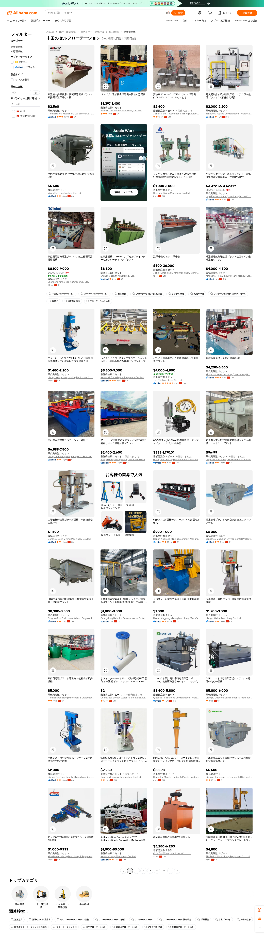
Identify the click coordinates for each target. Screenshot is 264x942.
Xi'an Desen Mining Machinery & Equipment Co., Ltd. (71, 856)
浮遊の (53, 301)
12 (170, 871)
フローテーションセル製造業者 (175, 919)
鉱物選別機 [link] (130, 32)
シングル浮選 (176, 293)
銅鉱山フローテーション (125, 927)
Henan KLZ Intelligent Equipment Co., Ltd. (122, 377)
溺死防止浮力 (72, 301)
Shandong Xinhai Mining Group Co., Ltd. (68, 281)
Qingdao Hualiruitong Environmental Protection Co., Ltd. (176, 697)
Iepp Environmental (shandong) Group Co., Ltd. (229, 196)
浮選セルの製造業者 (39, 919)
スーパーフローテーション (94, 293)
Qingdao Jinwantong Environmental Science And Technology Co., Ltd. (229, 459)
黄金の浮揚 (244, 919)
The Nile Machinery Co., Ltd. (167, 380)
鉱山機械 (114, 32)
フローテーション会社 (98, 301)
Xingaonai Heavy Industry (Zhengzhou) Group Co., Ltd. (229, 275)
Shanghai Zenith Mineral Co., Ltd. (118, 275)
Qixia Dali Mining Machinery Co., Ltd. (172, 853)
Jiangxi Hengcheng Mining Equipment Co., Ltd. (71, 377)
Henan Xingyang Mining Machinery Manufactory (176, 538)
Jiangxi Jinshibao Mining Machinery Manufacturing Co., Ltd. (176, 272)
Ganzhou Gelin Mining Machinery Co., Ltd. (69, 538)
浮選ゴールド (223, 919)
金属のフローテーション (181, 927)
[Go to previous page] (123, 871)
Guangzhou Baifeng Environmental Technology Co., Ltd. (176, 459)
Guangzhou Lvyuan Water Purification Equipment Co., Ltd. (124, 697)
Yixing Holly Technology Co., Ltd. (64, 193)
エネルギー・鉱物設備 (92, 32)
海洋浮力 (16, 919)
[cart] (210, 13)
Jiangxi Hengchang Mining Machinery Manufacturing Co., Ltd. (124, 459)
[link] (259, 910)
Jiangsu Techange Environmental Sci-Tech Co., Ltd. (229, 777)
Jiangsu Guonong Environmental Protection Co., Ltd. (229, 697)
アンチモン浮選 (153, 927)
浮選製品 (203, 919)
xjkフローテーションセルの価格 (73, 919)
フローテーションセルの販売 (147, 293)
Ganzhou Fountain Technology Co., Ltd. (121, 777)
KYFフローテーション (94, 927)
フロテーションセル (142, 919)
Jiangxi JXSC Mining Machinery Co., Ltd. (121, 110)
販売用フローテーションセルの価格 (29, 927)
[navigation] (25, 451)
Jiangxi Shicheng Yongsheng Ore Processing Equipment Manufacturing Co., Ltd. (71, 456)
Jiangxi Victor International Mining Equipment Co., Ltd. (176, 113)
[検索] (178, 13)
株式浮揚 (120, 293)
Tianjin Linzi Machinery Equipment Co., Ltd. (228, 856)
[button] (168, 13)
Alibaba (50, 32)
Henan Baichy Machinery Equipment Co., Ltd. (71, 113)
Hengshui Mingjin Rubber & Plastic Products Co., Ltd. (176, 777)
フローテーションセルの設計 (110, 919)
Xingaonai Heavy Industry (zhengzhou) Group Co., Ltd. (229, 374)
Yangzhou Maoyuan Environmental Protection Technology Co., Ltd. (229, 538)
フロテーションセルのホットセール (228, 293)
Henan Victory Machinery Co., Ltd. (118, 856)
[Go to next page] (177, 871)
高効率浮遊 (197, 293)
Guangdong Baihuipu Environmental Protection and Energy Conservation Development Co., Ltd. (124, 618)
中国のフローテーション (61, 293)
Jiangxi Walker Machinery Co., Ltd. (223, 618)
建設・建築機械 (67, 32)
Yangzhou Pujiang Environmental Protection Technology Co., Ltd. (229, 113)
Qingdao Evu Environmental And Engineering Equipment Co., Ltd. (71, 618)
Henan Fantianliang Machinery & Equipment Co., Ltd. (71, 697)
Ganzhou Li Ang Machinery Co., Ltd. (171, 193)
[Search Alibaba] (105, 13)
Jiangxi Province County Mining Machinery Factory (71, 777)
